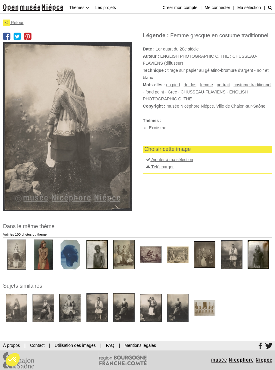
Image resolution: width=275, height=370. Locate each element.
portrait (223, 84)
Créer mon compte (180, 7)
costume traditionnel (252, 84)
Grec (172, 92)
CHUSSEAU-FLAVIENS (203, 92)
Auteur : (151, 56)
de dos (190, 84)
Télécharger (159, 166)
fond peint (154, 92)
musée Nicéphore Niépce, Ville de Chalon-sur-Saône (216, 106)
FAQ (110, 345)
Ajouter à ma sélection (169, 159)
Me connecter (217, 7)
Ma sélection (249, 7)
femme (206, 84)
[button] (12, 360)
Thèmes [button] (79, 7)
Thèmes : (152, 120)
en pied (173, 84)
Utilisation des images (75, 345)
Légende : (156, 35)
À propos (11, 345)
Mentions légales (140, 345)
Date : (149, 49)
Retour (13, 22)
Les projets (105, 7)
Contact (37, 345)
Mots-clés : (154, 84)
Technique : (154, 70)
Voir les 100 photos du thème (25, 234)
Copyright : (154, 106)
